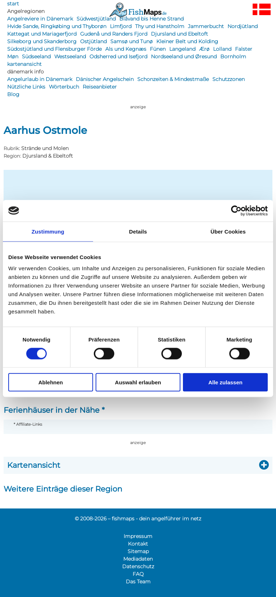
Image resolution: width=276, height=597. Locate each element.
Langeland (182, 49)
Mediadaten (138, 559)
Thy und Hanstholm (159, 26)
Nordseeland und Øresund (184, 56)
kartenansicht (24, 64)
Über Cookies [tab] (228, 231)
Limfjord (121, 26)
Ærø (204, 49)
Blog (13, 94)
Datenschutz (138, 566)
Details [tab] (138, 231)
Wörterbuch (64, 86)
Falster (243, 49)
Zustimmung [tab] (48, 231)
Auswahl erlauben (138, 382)
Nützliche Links (26, 86)
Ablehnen (50, 382)
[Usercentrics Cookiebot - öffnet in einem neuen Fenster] (236, 210)
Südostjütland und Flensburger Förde (54, 49)
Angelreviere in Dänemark (40, 18)
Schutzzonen (228, 79)
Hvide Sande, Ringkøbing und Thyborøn (56, 26)
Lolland (222, 49)
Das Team (138, 581)
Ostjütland (93, 41)
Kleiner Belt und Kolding (187, 41)
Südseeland (36, 56)
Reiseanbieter (100, 86)
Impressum (138, 536)
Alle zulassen (225, 382)
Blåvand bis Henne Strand (151, 18)
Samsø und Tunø (131, 41)
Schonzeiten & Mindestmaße (173, 79)
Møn (12, 56)
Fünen (158, 49)
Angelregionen (26, 11)
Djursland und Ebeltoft (179, 34)
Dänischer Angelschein (105, 79)
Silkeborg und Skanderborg (42, 41)
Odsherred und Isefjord (118, 56)
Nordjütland (242, 26)
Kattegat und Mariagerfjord (42, 34)
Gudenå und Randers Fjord (113, 34)
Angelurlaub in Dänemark (39, 79)
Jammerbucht (206, 26)
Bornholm (233, 56)
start (13, 3)
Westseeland (70, 56)
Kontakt (138, 544)
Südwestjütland (96, 18)
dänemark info (25, 71)
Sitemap (138, 551)
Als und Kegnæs (125, 49)
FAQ (138, 574)
